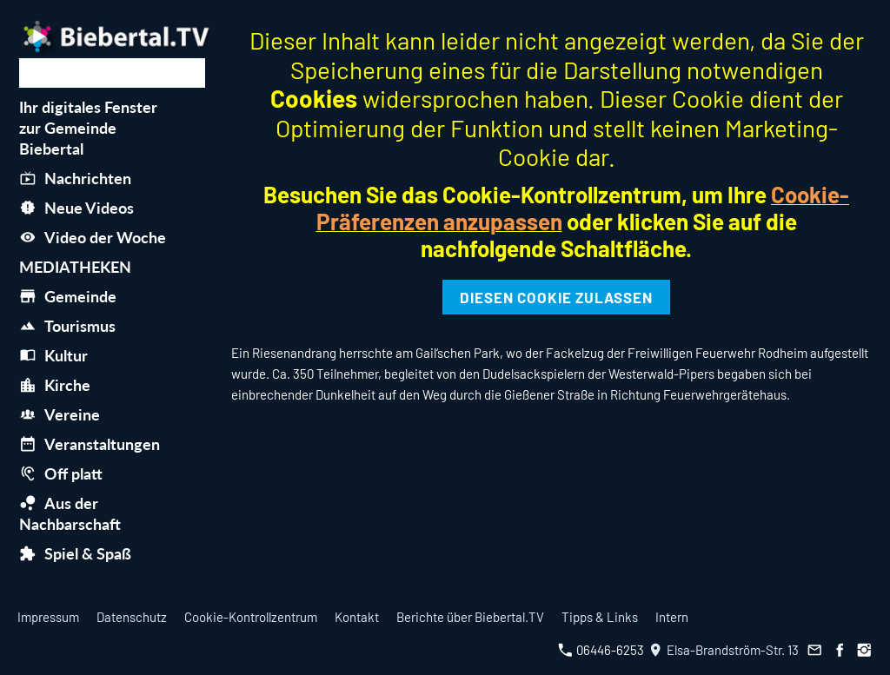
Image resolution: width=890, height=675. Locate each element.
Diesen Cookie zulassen (556, 297)
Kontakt (357, 617)
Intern (671, 617)
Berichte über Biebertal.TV (470, 617)
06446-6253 (601, 650)
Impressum (48, 617)
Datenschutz (131, 617)
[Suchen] (112, 73)
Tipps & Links (599, 617)
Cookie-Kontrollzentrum (250, 617)
